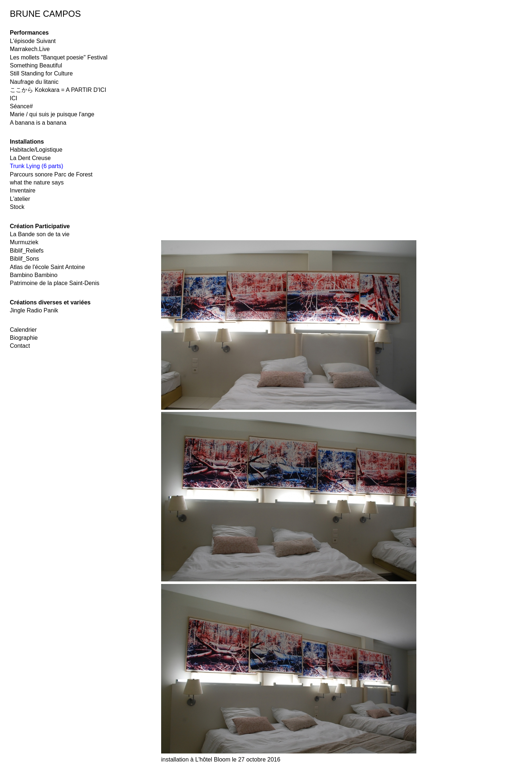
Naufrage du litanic (34, 82)
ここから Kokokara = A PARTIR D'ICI (58, 90)
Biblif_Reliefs (26, 251)
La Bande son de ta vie (40, 234)
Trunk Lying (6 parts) (36, 166)
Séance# (21, 106)
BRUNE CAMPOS (45, 14)
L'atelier (20, 199)
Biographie (24, 338)
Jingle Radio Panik (34, 310)
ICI (13, 98)
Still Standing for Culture (41, 73)
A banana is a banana (38, 123)
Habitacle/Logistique (36, 150)
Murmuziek (24, 242)
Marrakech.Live (30, 49)
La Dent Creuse (30, 158)
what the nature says (37, 182)
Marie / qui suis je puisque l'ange (52, 114)
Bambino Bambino (34, 275)
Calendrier (23, 330)
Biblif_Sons (24, 259)
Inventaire (22, 190)
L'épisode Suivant (33, 41)
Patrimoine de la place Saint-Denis (54, 283)
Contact (20, 346)
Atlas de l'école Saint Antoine (47, 267)
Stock (17, 207)
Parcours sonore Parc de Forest (51, 174)
